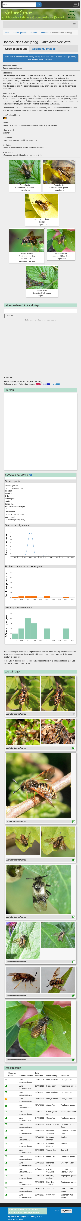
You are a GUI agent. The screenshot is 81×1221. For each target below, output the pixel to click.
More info (19, 1219)
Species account (16, 48)
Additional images (44, 48)
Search (10, 316)
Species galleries (20, 33)
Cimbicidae (44, 33)
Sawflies (33, 33)
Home (7, 33)
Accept (56, 1211)
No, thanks (66, 1211)
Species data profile (16, 474)
